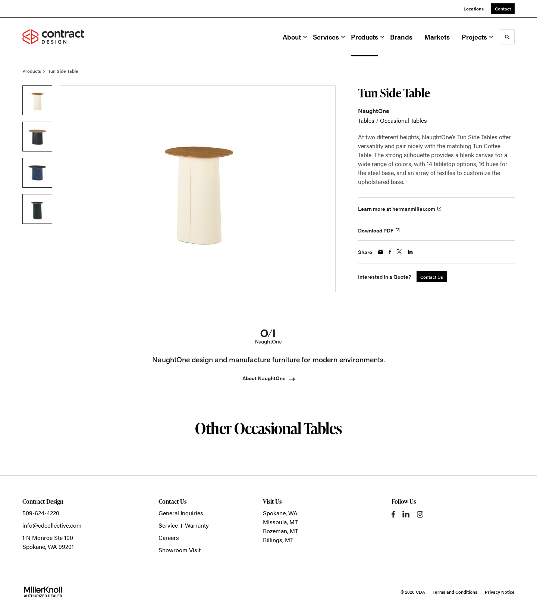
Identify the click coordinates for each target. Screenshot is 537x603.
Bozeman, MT (280, 531)
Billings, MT (278, 539)
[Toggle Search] (507, 36)
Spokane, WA (280, 513)
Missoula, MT (280, 522)
